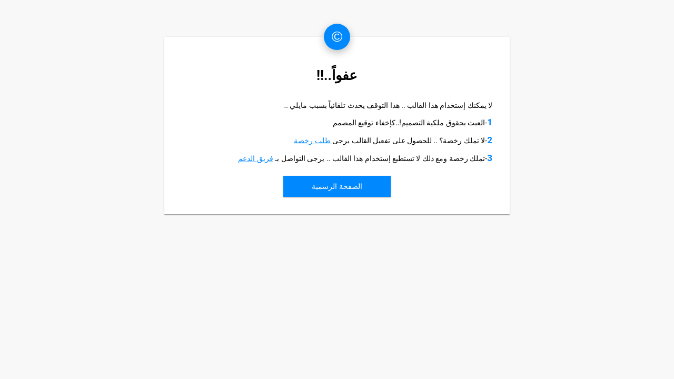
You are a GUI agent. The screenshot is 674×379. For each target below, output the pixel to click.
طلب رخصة (313, 140)
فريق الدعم (255, 158)
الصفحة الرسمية (337, 186)
